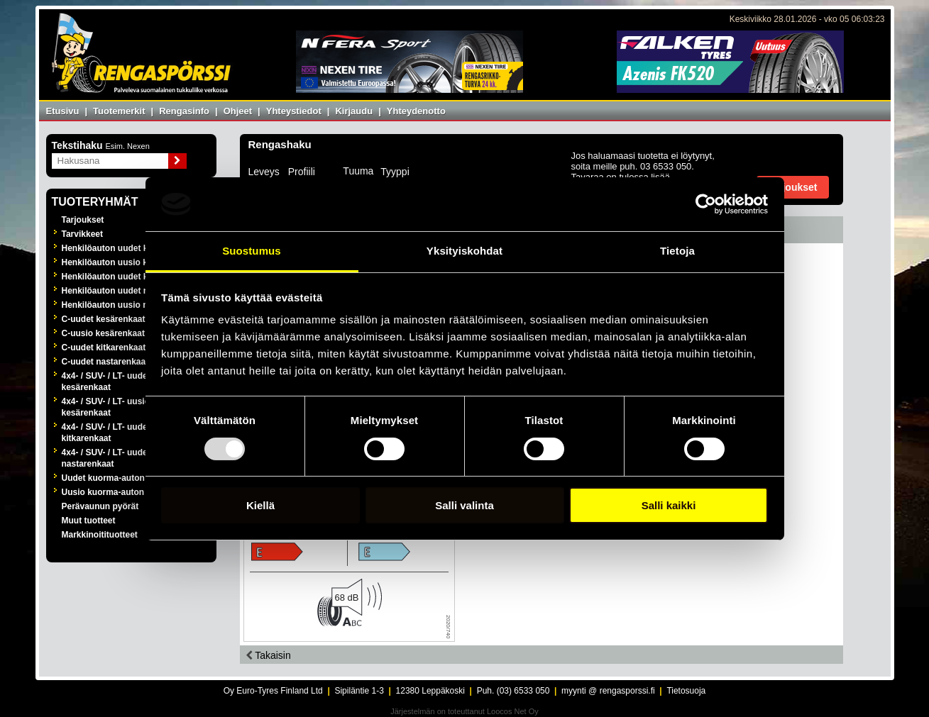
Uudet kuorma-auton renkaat (119, 478)
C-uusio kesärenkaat (103, 333)
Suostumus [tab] (251, 251)
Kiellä (260, 505)
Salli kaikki (669, 505)
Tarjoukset (83, 220)
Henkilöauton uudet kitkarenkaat (127, 277)
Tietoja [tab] (677, 251)
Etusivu (62, 111)
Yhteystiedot (293, 111)
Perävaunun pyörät (100, 506)
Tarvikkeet (82, 234)
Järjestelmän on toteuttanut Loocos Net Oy (464, 711)
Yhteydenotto (416, 111)
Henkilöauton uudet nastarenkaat (129, 291)
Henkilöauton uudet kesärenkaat (127, 248)
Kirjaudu (354, 111)
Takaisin (268, 655)
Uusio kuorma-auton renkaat (119, 492)
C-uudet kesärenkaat (103, 319)
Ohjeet (238, 111)
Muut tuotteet (89, 521)
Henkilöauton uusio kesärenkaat (127, 262)
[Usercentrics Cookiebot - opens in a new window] (706, 204)
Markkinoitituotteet (100, 535)
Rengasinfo (184, 111)
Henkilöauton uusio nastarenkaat (129, 305)
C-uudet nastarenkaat (105, 362)
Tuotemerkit (119, 111)
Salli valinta (464, 505)
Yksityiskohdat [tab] (464, 251)
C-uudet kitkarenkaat (104, 347)
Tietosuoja (685, 691)
